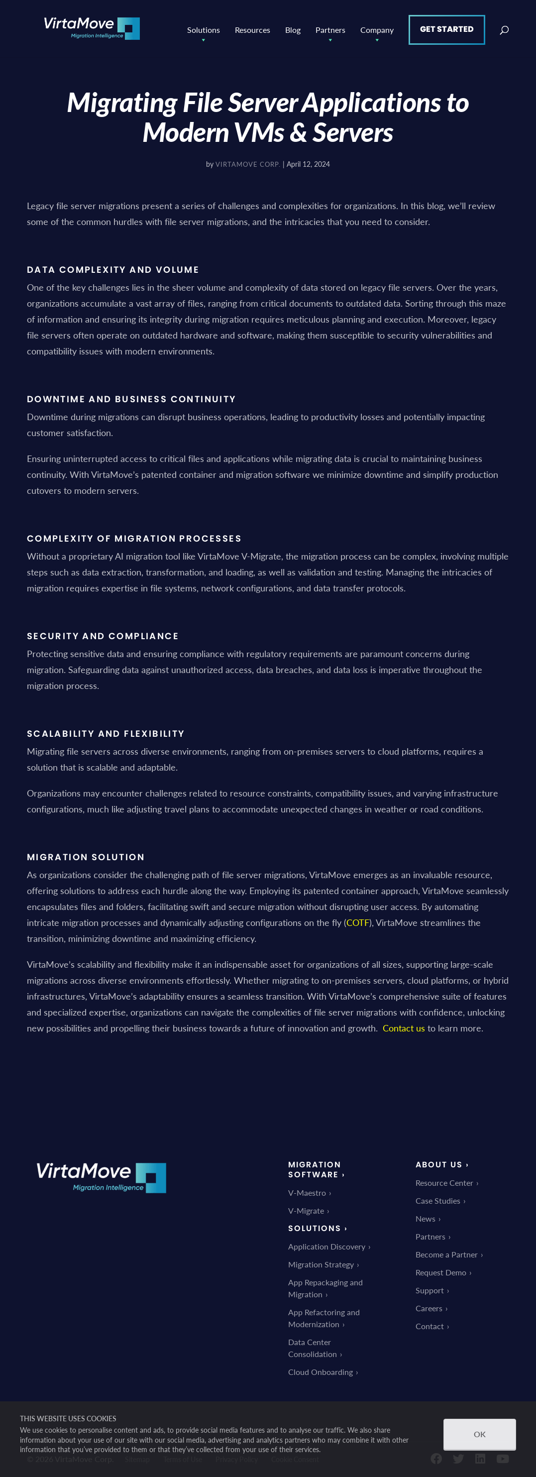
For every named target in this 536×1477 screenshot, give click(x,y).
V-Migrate (306, 1208)
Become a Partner (447, 1251)
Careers (429, 1305)
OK (480, 1434)
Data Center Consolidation (312, 1345)
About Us (439, 1162)
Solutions (203, 27)
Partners (330, 27)
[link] (101, 1197)
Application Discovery (326, 1244)
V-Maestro (307, 1190)
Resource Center (444, 1180)
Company (377, 27)
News (425, 1216)
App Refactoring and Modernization (324, 1315)
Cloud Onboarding (320, 1369)
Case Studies (438, 1198)
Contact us (404, 1025)
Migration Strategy (321, 1261)
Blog (293, 27)
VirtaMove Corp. (248, 161)
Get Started (447, 26)
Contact (430, 1323)
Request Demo (441, 1269)
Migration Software (314, 1167)
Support (430, 1287)
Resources (252, 27)
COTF (357, 919)
